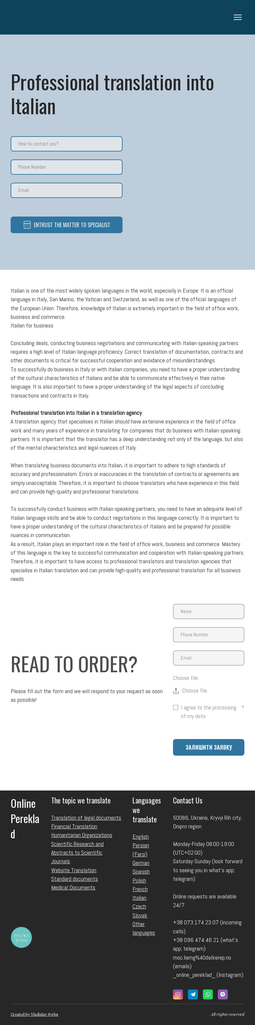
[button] (178, 994)
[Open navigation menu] (237, 17)
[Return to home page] (37, 17)
